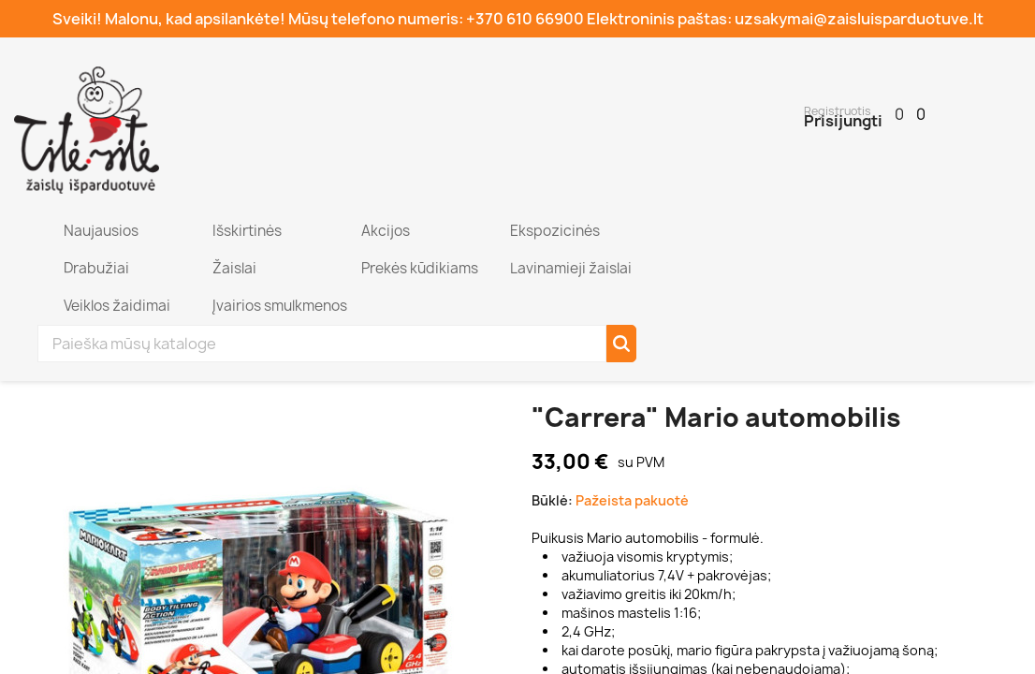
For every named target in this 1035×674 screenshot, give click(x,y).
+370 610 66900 (525, 18)
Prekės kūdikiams (418, 268)
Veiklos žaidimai (115, 305)
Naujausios (99, 231)
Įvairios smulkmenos (278, 305)
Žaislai (233, 268)
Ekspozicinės (553, 231)
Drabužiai (95, 268)
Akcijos (384, 231)
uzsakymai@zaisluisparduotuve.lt (859, 18)
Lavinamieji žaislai (569, 268)
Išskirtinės (246, 231)
